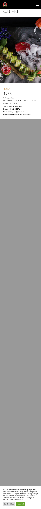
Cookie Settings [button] (9, 504)
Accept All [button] (21, 504)
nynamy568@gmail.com (16, 112)
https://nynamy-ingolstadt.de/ (21, 114)
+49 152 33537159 (15, 109)
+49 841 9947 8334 (15, 106)
